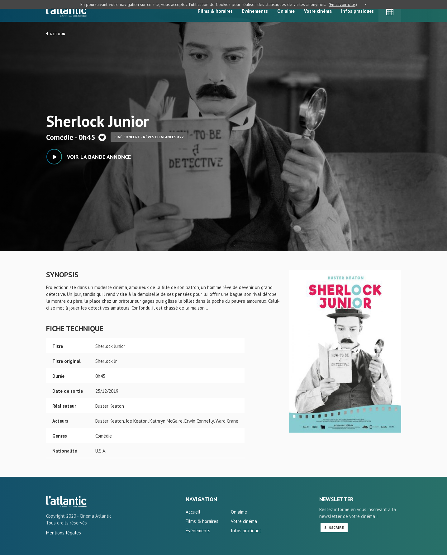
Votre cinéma (318, 11)
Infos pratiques (357, 11)
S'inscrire (334, 527)
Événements (255, 11)
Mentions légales (63, 533)
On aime (286, 11)
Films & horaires (215, 11)
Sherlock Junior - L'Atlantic (66, 502)
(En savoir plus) (343, 4)
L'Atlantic (66, 11)
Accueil (193, 512)
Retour (55, 33)
